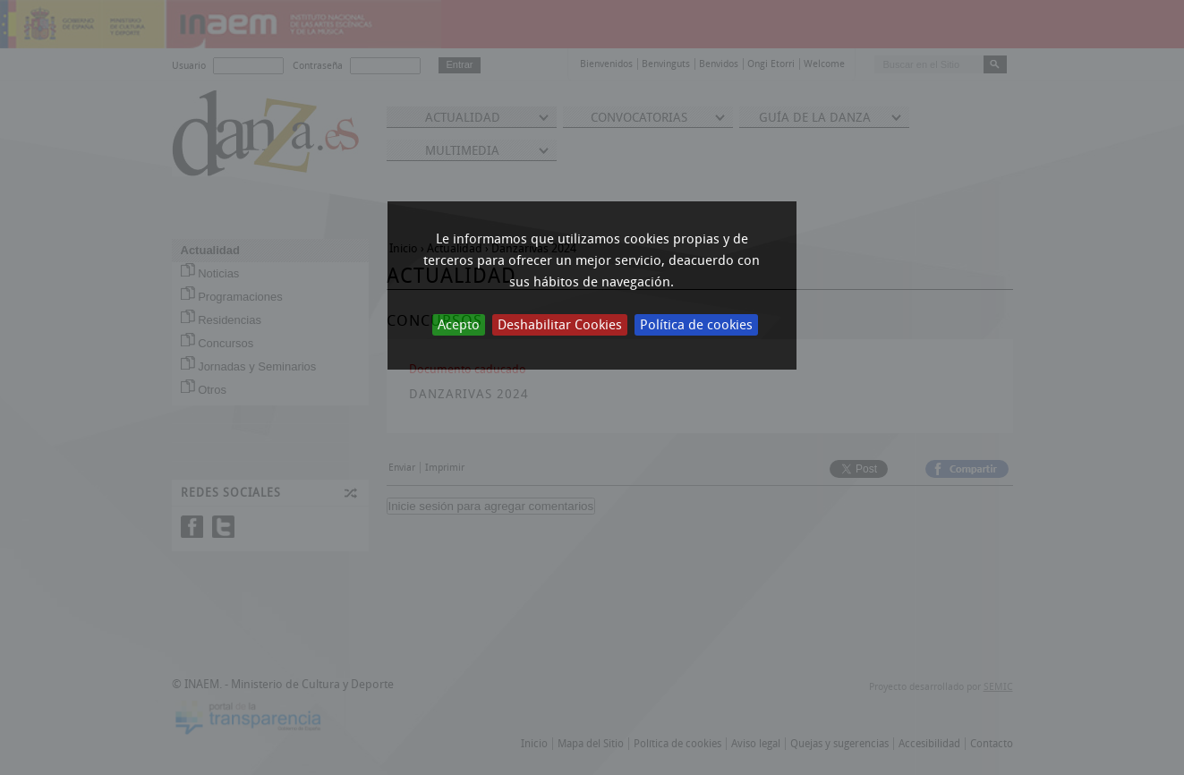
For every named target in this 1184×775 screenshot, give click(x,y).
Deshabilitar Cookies (560, 325)
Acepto (459, 325)
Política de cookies (696, 325)
